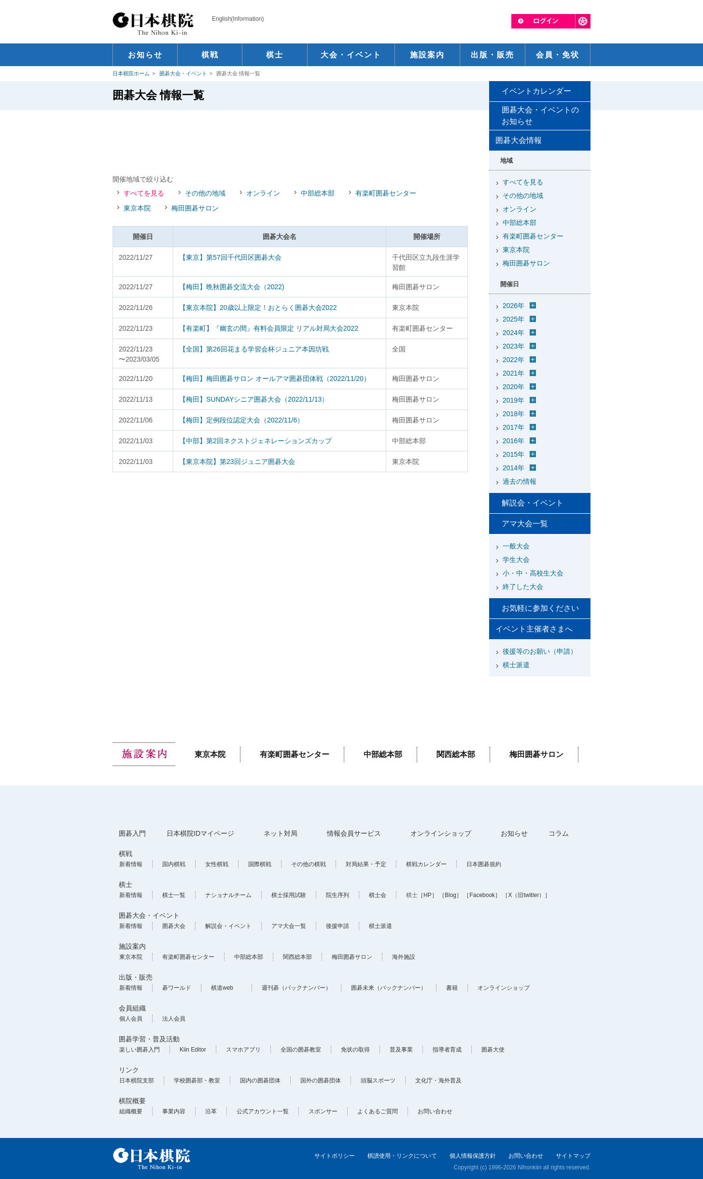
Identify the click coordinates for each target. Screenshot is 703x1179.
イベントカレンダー (536, 91)
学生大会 (516, 559)
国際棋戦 (259, 864)
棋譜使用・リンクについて (402, 1155)
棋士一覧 (173, 895)
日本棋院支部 (136, 1080)
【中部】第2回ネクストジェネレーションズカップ (255, 441)
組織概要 (130, 1111)
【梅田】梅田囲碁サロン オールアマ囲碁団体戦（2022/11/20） (274, 378)
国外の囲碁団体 (320, 1080)
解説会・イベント (532, 503)
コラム (558, 833)
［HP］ (427, 895)
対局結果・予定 (366, 864)
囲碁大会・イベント (183, 73)
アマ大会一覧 (525, 523)
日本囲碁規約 (483, 864)
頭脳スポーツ (378, 1080)
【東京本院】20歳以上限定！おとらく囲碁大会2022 (258, 307)
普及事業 (401, 1049)
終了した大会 (523, 586)
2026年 (513, 305)
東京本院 (137, 208)
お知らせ (514, 833)
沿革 (211, 1111)
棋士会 (377, 895)
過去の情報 (519, 481)
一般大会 (516, 546)
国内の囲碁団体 (260, 1080)
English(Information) (238, 18)
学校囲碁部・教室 (197, 1080)
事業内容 (173, 1111)
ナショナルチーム (228, 895)
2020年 (513, 387)
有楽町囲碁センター (385, 193)
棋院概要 (132, 1101)
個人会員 (130, 1018)
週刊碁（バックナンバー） (296, 987)
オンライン (263, 193)
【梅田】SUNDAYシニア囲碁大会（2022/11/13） (253, 399)
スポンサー (323, 1111)
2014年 (513, 468)
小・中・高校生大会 (533, 573)
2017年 (513, 427)
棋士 (125, 884)
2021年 (513, 373)
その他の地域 (205, 193)
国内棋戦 (173, 864)
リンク (129, 1070)
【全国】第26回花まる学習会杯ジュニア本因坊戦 (254, 349)
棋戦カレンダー (426, 864)
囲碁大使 (493, 1049)
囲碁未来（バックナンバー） (388, 987)
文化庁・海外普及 (438, 1080)
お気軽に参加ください (540, 608)
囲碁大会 (173, 926)
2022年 (513, 360)
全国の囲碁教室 (301, 1049)
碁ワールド (176, 987)
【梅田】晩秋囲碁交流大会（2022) (231, 287)
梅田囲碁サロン (195, 208)
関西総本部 (455, 754)
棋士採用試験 (288, 895)
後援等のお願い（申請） (540, 651)
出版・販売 (136, 977)
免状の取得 (355, 1049)
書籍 (452, 987)
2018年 (513, 414)
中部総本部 (318, 193)
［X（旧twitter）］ (526, 895)
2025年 (513, 319)
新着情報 (130, 864)
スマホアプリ (243, 1049)
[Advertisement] (290, 141)
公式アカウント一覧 (263, 1111)
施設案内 (132, 946)
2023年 (513, 346)
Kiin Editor (193, 1049)
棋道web (222, 987)
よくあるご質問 (377, 1111)
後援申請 (337, 926)
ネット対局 (280, 833)
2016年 (513, 441)
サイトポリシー (334, 1155)
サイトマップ (573, 1155)
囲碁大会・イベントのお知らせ (540, 116)
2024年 (513, 333)
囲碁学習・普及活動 (149, 1039)
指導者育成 (447, 1049)
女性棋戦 (216, 864)
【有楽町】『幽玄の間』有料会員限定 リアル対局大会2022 (268, 328)
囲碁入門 (132, 833)
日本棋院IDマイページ (200, 833)
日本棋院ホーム (131, 73)
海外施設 (403, 957)
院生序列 (337, 895)
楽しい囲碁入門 (139, 1049)
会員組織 (132, 1008)
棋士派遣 (516, 665)
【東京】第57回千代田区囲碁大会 (230, 257)
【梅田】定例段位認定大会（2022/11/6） (241, 420)
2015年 (513, 454)
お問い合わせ (435, 1111)
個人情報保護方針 (473, 1155)
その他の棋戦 (308, 864)
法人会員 (173, 1018)
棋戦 (125, 853)
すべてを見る (144, 193)
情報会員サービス (354, 833)
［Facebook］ (482, 895)
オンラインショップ (440, 833)
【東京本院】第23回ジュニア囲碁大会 (237, 461)
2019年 (513, 400)
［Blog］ (450, 895)
